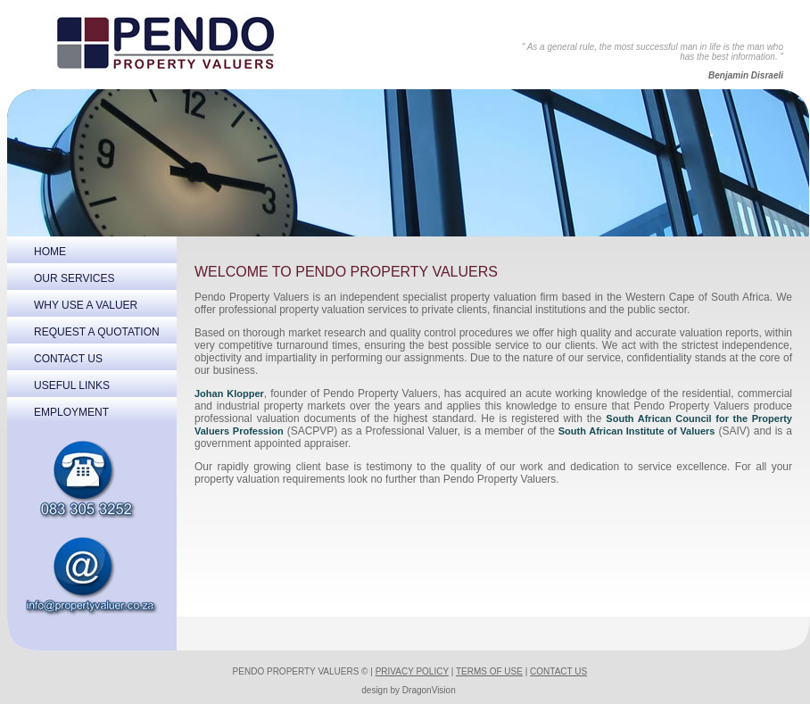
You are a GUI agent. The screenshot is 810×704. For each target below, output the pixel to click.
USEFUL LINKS (72, 385)
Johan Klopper (229, 393)
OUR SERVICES (74, 278)
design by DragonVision (408, 690)
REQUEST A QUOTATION (97, 332)
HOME (50, 251)
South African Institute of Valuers (636, 431)
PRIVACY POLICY (412, 671)
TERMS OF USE (489, 671)
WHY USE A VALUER (85, 305)
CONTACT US (68, 358)
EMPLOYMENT (71, 412)
